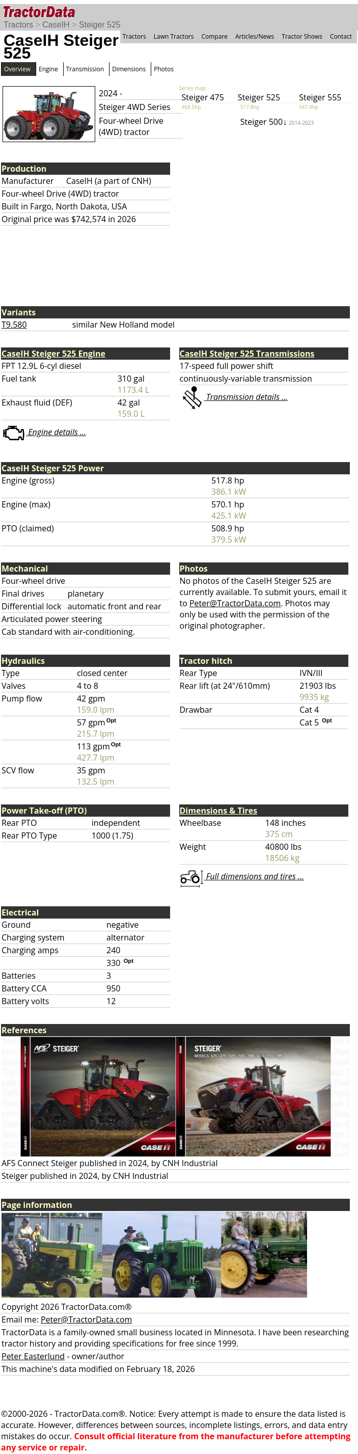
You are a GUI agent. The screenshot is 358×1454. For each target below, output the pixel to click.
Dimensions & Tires (219, 810)
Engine (48, 69)
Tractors (18, 24)
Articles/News (254, 36)
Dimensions (129, 69)
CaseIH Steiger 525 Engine (53, 353)
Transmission (85, 69)
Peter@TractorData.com (235, 603)
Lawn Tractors (174, 36)
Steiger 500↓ (277, 121)
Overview (17, 69)
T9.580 (14, 324)
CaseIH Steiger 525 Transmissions (247, 353)
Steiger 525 (100, 24)
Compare (214, 36)
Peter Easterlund (33, 1356)
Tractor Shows (302, 36)
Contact (341, 36)
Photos (164, 69)
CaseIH (55, 24)
